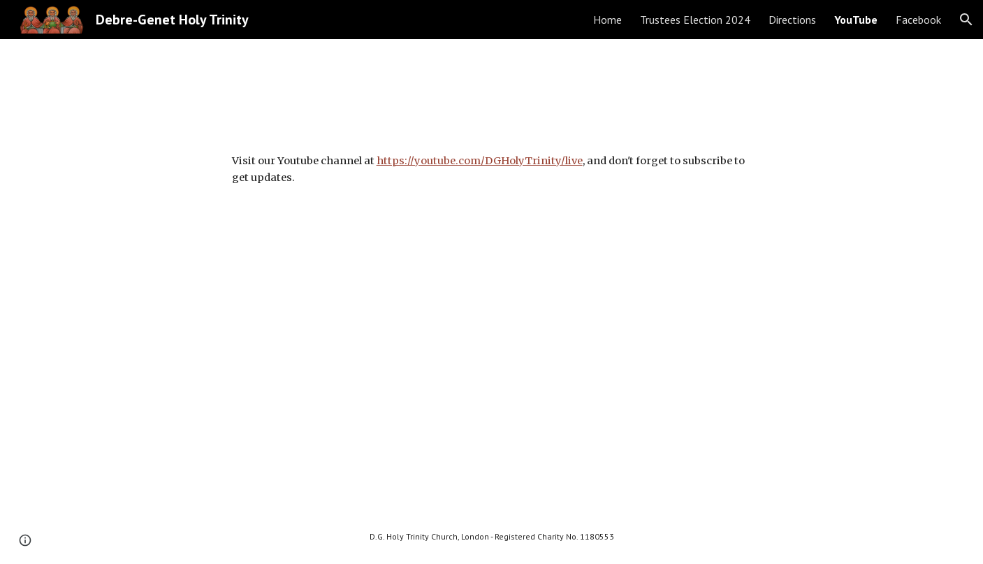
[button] (966, 19)
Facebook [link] (918, 20)
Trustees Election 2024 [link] (695, 20)
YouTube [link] (856, 20)
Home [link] (607, 20)
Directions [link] (792, 20)
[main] (491, 169)
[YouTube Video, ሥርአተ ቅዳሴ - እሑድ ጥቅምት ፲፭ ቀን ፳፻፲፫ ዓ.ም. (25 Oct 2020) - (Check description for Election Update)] (491, 359)
